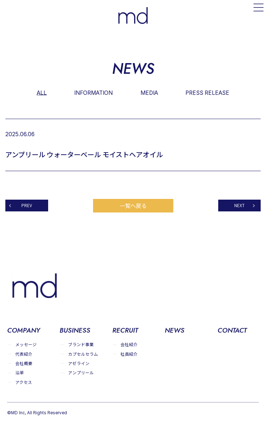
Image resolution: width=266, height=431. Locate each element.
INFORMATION (93, 92)
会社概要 (23, 363)
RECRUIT (125, 331)
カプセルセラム (83, 354)
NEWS (175, 331)
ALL (41, 92)
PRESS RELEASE (208, 92)
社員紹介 (129, 354)
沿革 (19, 373)
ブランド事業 (81, 345)
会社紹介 (129, 345)
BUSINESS (75, 331)
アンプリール (81, 373)
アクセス (23, 382)
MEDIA (149, 92)
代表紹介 (23, 354)
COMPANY (23, 331)
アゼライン (78, 363)
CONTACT (232, 331)
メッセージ (26, 345)
